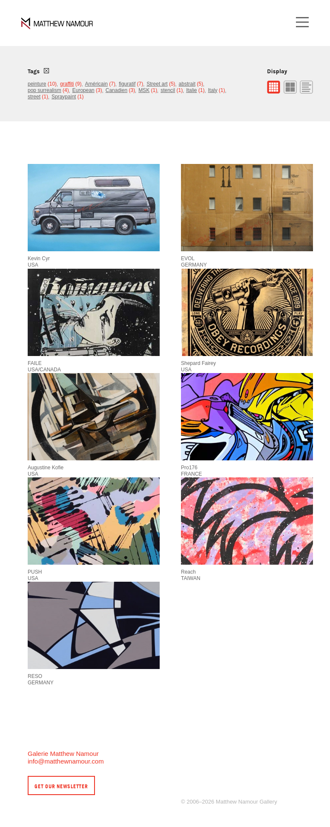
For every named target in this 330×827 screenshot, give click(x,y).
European (83, 90)
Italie (191, 90)
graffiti (67, 84)
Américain (96, 84)
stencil (168, 90)
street (34, 97)
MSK (143, 90)
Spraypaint (64, 97)
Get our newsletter (61, 786)
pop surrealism (44, 90)
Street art (156, 84)
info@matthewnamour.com (66, 761)
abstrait (187, 84)
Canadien (116, 90)
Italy (213, 90)
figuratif (127, 84)
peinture (37, 84)
